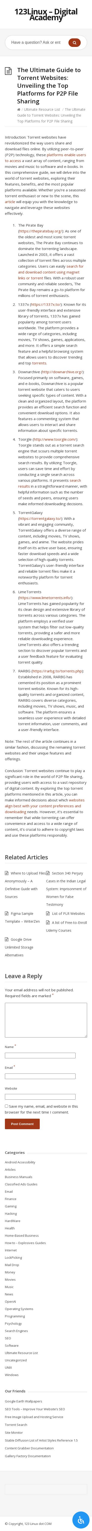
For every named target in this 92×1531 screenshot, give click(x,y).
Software (12, 1345)
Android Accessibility (20, 1162)
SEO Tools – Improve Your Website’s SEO (35, 1409)
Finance (10, 1199)
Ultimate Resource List (42, 109)
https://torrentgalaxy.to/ (40, 518)
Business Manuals (18, 1177)
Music (9, 1287)
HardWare (12, 1221)
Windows (12, 1375)
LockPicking (13, 1257)
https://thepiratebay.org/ (40, 231)
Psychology (13, 1323)
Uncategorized (16, 1360)
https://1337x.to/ (46, 304)
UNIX (8, 1367)
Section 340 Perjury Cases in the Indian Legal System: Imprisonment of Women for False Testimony (66, 889)
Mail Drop (12, 1265)
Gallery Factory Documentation (28, 1456)
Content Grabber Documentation (29, 1448)
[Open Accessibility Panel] (81, 1520)
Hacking (11, 1213)
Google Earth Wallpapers (23, 1401)
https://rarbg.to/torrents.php (57, 670)
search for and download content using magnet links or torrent (51, 272)
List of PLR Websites (68, 913)
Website (11, 1088)
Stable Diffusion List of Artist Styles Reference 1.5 (41, 1440)
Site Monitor (14, 1432)
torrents (39, 363)
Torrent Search (16, 1424)
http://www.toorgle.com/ (55, 439)
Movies (10, 1279)
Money (10, 1272)
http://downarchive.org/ (62, 371)
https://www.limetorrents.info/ (45, 597)
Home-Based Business (22, 1235)
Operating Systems (19, 1309)
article (10, 201)
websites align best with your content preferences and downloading (45, 806)
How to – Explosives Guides (25, 1243)
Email (10, 1067)
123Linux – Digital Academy (46, 14)
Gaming (10, 1206)
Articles (10, 1169)
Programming (15, 1316)
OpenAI (10, 1301)
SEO (8, 1338)
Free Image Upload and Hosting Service (34, 1417)
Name (10, 1047)
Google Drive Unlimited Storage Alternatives (19, 947)
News (9, 1294)
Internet (11, 1250)
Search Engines (16, 1331)
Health (10, 1228)
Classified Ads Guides (21, 1184)
